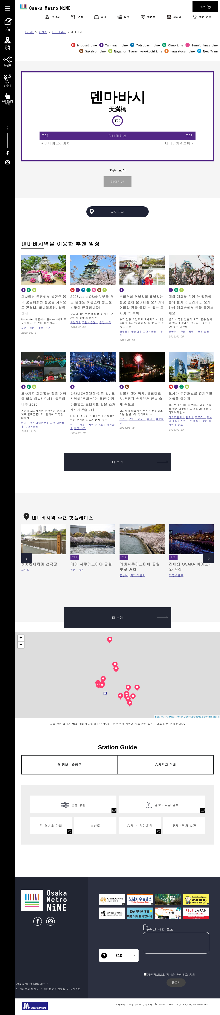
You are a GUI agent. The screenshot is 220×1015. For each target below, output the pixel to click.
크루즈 (123, 331)
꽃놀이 (74, 322)
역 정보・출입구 (69, 764)
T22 (74, 557)
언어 (205, 7)
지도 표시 (117, 212)
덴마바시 (76, 32)
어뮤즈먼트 (175, 417)
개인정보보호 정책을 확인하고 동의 (171, 974)
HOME (29, 32)
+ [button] (20, 638)
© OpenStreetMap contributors (200, 716)
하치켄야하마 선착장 (39, 564)
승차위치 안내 (165, 764)
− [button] (20, 645)
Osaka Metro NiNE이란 (30, 983)
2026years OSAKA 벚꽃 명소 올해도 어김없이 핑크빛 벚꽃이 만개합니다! (92, 302)
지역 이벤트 (96, 424)
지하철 (43, 32)
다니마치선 (59, 32)
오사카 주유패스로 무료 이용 (190, 419)
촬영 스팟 (44, 328)
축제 (82, 424)
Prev (26, 558)
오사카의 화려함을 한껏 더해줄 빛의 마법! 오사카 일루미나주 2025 (43, 398)
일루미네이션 (38, 422)
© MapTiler (173, 716)
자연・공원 (28, 328)
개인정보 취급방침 (54, 989)
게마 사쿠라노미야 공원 (91, 564)
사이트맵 (75, 989)
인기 (24, 422)
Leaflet (159, 716)
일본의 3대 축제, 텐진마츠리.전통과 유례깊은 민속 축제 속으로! (140, 398)
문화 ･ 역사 (135, 419)
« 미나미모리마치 (55, 143)
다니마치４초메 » (179, 143)
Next (208, 558)
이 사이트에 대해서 (27, 989)
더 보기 (140, 462)
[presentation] (175, 963)
